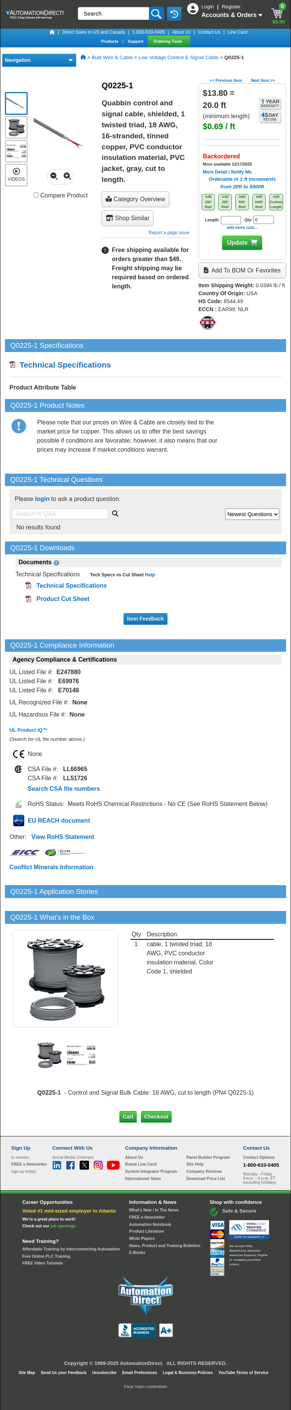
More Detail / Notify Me (227, 172)
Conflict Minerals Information (51, 867)
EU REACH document (59, 820)
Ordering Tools (168, 41)
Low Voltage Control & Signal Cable (179, 57)
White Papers (142, 1212)
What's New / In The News (153, 1184)
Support (136, 41)
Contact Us (209, 32)
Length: (223, 220)
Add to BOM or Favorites (242, 270)
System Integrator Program (151, 1145)
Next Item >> (263, 80)
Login (208, 6)
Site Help (195, 1138)
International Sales (143, 1152)
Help (149, 574)
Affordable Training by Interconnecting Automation (71, 1223)
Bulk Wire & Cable (112, 57)
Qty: (259, 220)
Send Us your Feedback (64, 1346)
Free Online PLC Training (46, 1230)
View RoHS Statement (62, 837)
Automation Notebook (150, 1198)
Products (110, 41)
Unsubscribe (105, 1346)
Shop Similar (127, 218)
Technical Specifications (60, 364)
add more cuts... (242, 227)
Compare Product (61, 195)
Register (231, 6)
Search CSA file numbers (64, 789)
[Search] (114, 13)
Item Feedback (145, 619)
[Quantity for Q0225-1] (263, 220)
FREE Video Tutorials (42, 1237)
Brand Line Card (140, 1138)
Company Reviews (204, 1145)
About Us (181, 32)
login (42, 499)
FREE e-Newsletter (147, 1191)
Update (237, 242)
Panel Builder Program (208, 1131)
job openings (62, 1200)
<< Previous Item (226, 80)
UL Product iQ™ (28, 730)
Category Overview (135, 199)
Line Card (237, 32)
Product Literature (146, 1205)
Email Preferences (140, 1346)
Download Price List (205, 1152)
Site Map (27, 1346)
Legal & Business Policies (188, 1346)
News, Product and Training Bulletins (164, 1219)
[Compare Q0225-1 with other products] (36, 194)
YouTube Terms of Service (243, 1346)
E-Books (137, 1226)
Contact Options (259, 1131)
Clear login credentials (145, 1360)
